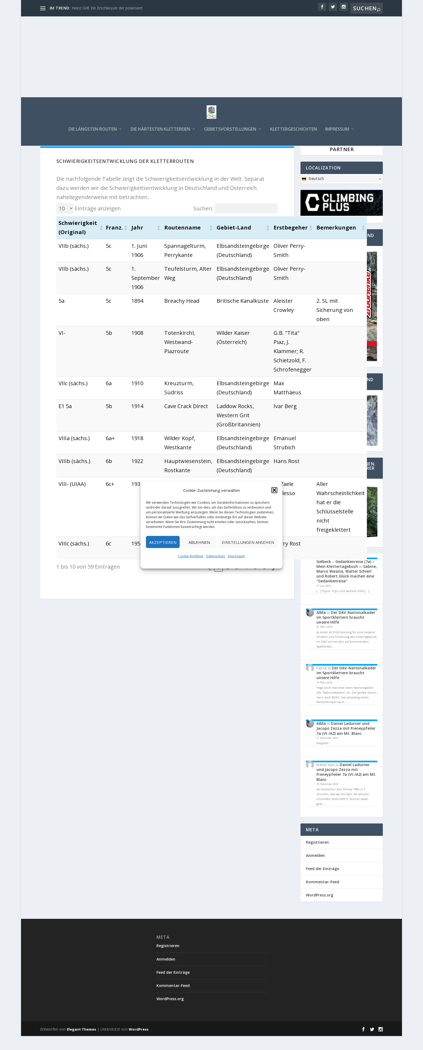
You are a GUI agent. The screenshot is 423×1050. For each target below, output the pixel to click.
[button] (274, 490)
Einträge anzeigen (98, 222)
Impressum (236, 556)
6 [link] (264, 581)
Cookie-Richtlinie (190, 556)
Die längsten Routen (93, 133)
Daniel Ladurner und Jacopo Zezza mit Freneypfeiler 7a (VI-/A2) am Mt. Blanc (346, 742)
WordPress (138, 1043)
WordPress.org (319, 909)
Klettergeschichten (293, 133)
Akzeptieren (162, 542)
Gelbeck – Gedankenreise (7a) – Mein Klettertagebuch (345, 578)
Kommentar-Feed (322, 895)
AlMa (321, 626)
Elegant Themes (81, 1043)
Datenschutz (215, 556)
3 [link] (236, 581)
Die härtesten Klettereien (160, 133)
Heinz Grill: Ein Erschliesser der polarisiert (107, 8)
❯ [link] (273, 581)
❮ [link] (209, 581)
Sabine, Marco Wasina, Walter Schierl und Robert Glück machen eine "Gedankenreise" (346, 588)
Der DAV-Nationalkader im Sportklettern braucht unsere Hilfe (345, 631)
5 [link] (255, 581)
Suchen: (203, 222)
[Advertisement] (211, 57)
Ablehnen (199, 542)
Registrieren (317, 856)
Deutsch (312, 192)
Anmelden (315, 869)
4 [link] (245, 581)
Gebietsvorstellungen (230, 133)
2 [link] (227, 581)
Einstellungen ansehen (248, 542)
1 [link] (218, 581)
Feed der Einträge (322, 882)
